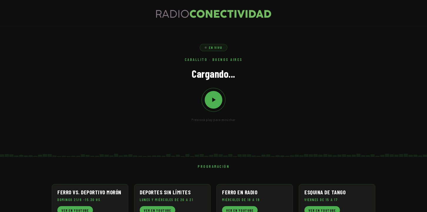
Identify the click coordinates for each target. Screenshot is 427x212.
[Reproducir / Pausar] (213, 100)
